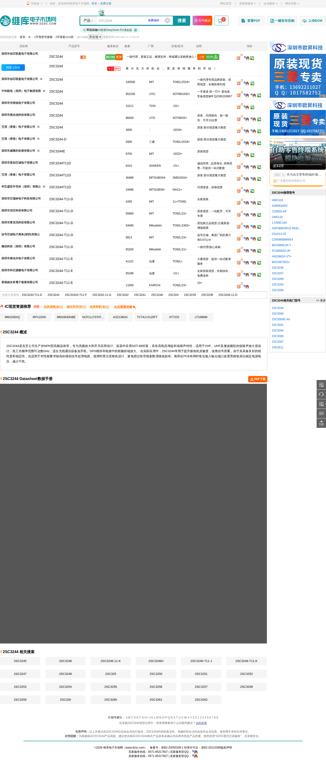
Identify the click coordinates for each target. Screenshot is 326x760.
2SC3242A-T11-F (76, 295)
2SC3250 (156, 674)
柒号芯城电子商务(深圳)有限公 (20, 234)
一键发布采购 (282, 21)
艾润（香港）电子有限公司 (18, 126)
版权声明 (226, 747)
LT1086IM (201, 317)
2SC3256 (156, 687)
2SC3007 (278, 341)
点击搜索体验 (125, 307)
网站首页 (225, 3)
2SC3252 (246, 674)
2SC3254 (65, 687)
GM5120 (277, 217)
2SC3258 (246, 687)
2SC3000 (278, 313)
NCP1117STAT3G (93, 317)
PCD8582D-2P (281, 250)
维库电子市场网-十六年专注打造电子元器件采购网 (28, 20)
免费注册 (105, 3)
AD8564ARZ (280, 205)
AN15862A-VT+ (282, 256)
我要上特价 (13, 67)
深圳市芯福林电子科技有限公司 (21, 198)
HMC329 (277, 200)
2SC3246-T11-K (246, 661)
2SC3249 (65, 674)
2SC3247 (20, 674)
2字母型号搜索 (43, 37)
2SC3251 (201, 674)
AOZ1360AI (120, 317)
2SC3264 (278, 290)
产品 (87, 20)
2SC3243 (53, 295)
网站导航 (292, 3)
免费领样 (153, 20)
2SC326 (65, 699)
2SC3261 (156, 699)
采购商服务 (247, 3)
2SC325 (110, 674)
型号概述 (202, 20)
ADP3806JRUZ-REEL (285, 228)
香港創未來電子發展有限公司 (19, 282)
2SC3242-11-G (101, 295)
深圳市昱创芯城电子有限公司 (19, 162)
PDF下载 (257, 379)
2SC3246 (65, 661)
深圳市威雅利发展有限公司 (18, 150)
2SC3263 (278, 284)
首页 (22, 37)
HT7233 (174, 317)
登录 (94, 3)
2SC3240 (157, 295)
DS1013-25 (279, 234)
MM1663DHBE (66, 317)
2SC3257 (201, 687)
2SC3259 (20, 699)
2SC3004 (278, 330)
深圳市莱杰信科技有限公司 (18, 115)
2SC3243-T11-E (32, 295)
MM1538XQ (12, 317)
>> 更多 (321, 300)
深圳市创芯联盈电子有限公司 (19, 53)
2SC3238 (207, 295)
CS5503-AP (279, 211)
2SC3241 (140, 295)
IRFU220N (39, 317)
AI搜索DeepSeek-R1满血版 (110, 30)
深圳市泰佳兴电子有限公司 (18, 258)
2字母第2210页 (64, 37)
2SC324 (173, 295)
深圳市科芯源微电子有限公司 (19, 270)
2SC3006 (278, 336)
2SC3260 (110, 699)
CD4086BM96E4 (282, 239)
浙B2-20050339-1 (172, 747)
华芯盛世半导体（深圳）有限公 (21, 186)
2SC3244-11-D (228, 295)
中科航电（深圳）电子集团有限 (21, 91)
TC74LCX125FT (147, 317)
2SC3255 (110, 687)
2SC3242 (123, 295)
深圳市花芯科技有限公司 (16, 210)
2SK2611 (277, 347)
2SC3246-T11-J (201, 661)
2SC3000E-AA (281, 319)
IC (29, 37)
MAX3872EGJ (281, 262)
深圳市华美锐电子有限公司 (18, 103)
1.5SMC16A (279, 222)
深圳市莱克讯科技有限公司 (18, 222)
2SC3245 (20, 661)
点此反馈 (201, 723)
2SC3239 (190, 295)
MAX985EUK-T (281, 245)
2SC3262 (201, 699)
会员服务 (270, 3)
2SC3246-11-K (111, 661)
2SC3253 (20, 687)
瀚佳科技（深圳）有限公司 (18, 246)
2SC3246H (155, 661)
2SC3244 (56, 66)
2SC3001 (278, 325)
